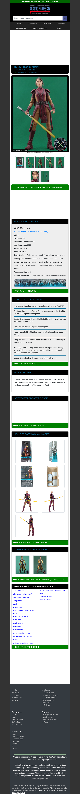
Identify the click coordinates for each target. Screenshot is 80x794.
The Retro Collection (49, 698)
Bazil (15, 604)
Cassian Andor (18, 607)
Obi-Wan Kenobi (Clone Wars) (23, 643)
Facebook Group (18, 736)
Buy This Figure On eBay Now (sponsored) (31, 232)
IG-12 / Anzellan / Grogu (21, 633)
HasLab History (47, 717)
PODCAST (61, 24)
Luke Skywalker (17, 719)
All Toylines (46, 705)
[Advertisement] (40, 47)
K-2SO (15, 640)
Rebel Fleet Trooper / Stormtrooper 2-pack (53, 592)
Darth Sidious (18, 623)
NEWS (19, 24)
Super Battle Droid (46, 596)
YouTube (15, 749)
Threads (14, 744)
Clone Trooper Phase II (21, 616)
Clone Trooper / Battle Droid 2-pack (24, 612)
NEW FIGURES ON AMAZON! (40, 1)
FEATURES (47, 24)
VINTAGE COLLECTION (40, 28)
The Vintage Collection (50, 695)
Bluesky (14, 734)
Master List (15, 693)
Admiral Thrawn (18, 591)
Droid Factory (46, 703)
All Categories (17, 724)
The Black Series (22, 70)
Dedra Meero (18, 626)
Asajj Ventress (18, 601)
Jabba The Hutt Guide (49, 719)
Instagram (15, 741)
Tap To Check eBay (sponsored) (27, 72)
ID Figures (15, 695)
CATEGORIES (32, 24)
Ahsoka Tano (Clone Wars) (22, 594)
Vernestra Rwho (45, 600)
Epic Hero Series (48, 700)
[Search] (65, 18)
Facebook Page (17, 739)
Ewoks (14, 717)
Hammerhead (18, 630)
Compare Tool (17, 698)
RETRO (59, 28)
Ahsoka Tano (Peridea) (21, 597)
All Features (46, 722)
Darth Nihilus (17, 620)
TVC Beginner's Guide (50, 715)
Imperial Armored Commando (23, 636)
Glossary (15, 700)
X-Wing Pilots (16, 722)
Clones (14, 715)
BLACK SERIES (21, 28)
